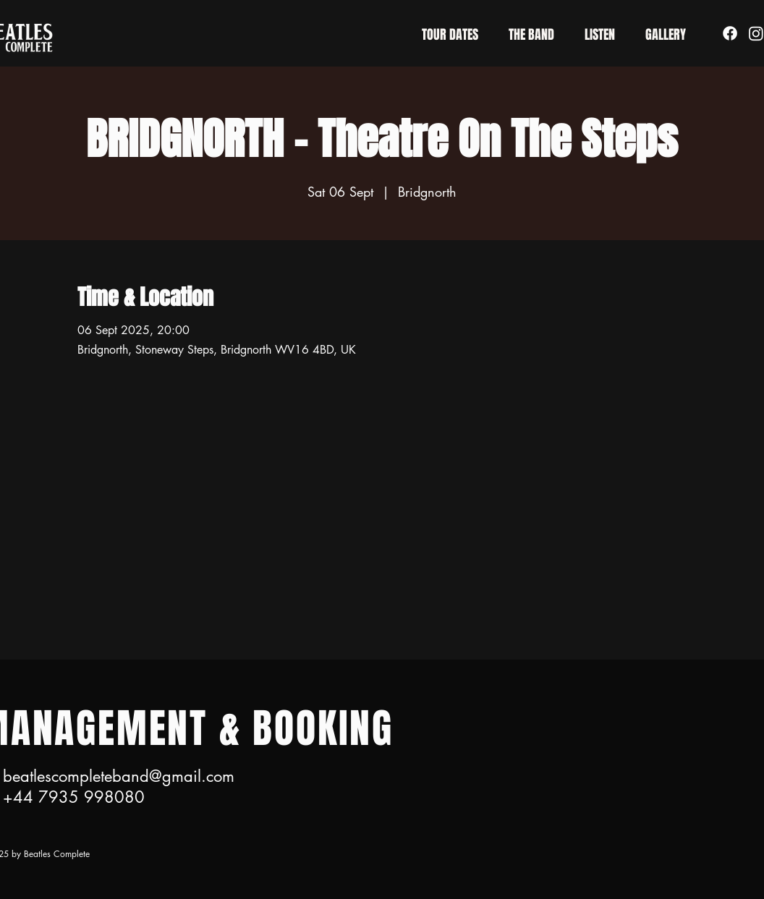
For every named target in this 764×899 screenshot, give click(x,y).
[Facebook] (730, 33)
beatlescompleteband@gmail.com (118, 776)
